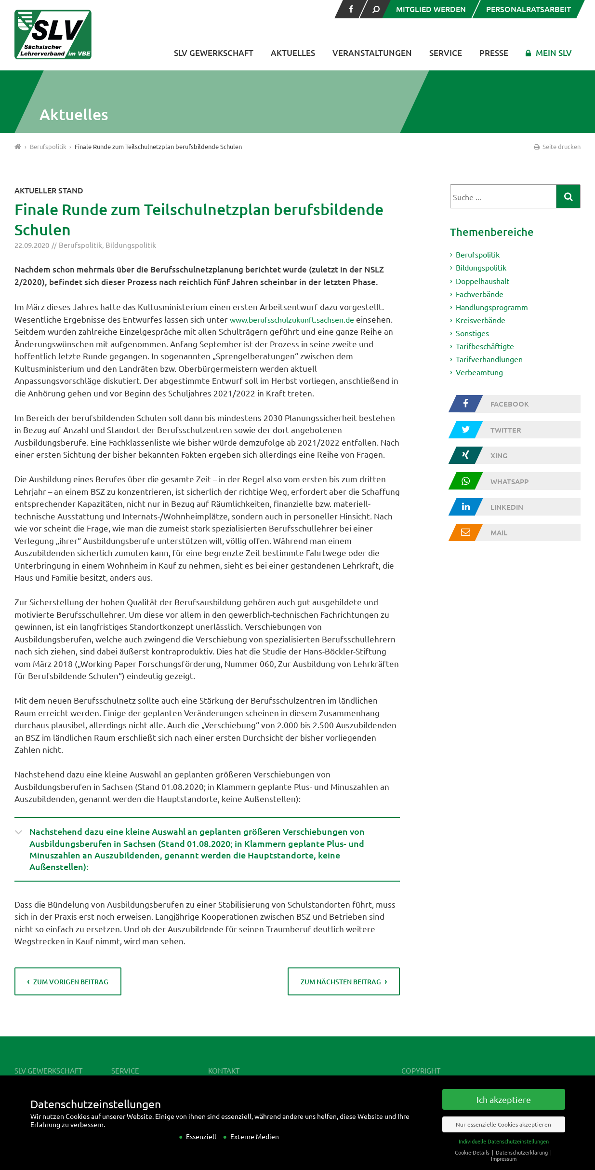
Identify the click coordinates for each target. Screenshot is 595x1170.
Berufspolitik (80, 244)
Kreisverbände (483, 323)
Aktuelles (293, 52)
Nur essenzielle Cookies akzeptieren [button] (503, 1135)
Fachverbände (482, 295)
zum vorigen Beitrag (71, 985)
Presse (493, 52)
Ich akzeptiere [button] (503, 1110)
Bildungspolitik (131, 244)
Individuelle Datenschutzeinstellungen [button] (504, 1152)
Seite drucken (556, 146)
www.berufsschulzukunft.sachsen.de (299, 319)
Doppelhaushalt (486, 282)
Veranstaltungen (372, 52)
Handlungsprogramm (496, 309)
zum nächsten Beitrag (340, 985)
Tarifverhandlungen (493, 364)
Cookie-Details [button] (473, 1163)
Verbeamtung (482, 377)
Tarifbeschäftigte (488, 350)
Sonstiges (474, 336)
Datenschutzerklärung (522, 1163)
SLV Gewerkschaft (213, 52)
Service (445, 52)
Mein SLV (554, 52)
